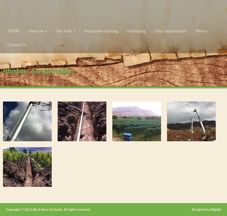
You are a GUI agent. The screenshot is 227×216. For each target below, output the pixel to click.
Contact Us (16, 45)
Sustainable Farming (101, 31)
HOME (13, 31)
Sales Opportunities (170, 31)
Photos (201, 31)
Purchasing (136, 31)
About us (37, 31)
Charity (215, 209)
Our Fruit (65, 31)
